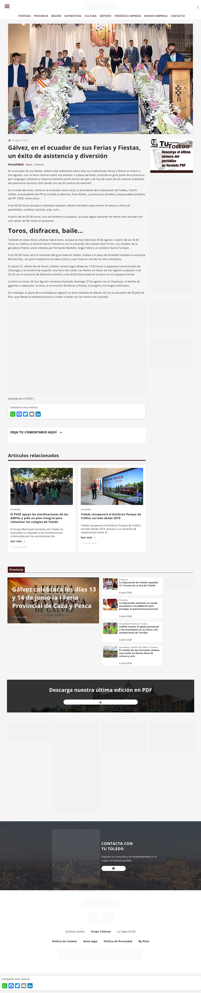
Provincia (39, 164)
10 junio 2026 (20, 546)
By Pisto (144, 941)
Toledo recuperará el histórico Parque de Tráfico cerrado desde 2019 (111, 516)
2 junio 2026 (125, 663)
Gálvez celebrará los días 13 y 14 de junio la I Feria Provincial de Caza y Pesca (54, 597)
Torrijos (143, 623)
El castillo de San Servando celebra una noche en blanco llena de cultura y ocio (139, 653)
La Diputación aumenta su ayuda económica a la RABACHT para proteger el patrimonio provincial (138, 605)
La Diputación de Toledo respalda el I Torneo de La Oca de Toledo (138, 584)
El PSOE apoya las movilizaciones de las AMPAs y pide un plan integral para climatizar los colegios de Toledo (39, 518)
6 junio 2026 (125, 592)
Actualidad (15, 164)
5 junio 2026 (125, 616)
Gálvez (28, 164)
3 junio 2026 (125, 639)
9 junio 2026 (20, 617)
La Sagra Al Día (126, 931)
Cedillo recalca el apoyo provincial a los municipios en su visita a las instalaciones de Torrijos (139, 629)
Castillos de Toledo (139, 647)
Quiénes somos (75, 931)
